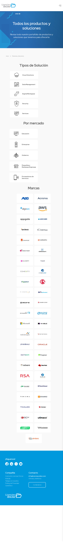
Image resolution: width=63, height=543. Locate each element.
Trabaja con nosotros (12, 518)
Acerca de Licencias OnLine (15, 513)
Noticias (8, 516)
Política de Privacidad (12, 521)
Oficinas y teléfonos (37, 516)
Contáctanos (39, 522)
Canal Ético (9, 523)
